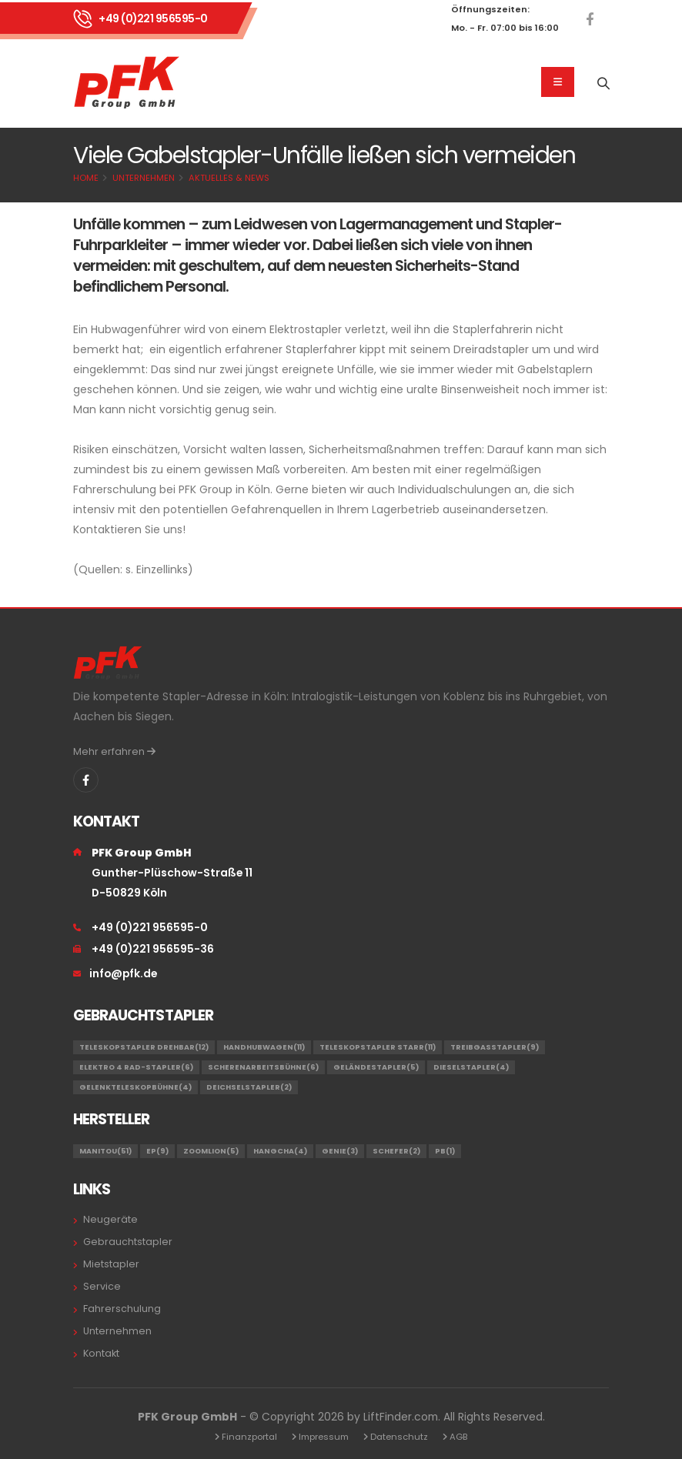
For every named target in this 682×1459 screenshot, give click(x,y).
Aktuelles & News (229, 178)
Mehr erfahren (114, 751)
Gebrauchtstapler (127, 1241)
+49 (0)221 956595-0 (153, 18)
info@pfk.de (123, 973)
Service (102, 1286)
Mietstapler (111, 1263)
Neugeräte (110, 1219)
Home (86, 178)
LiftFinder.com (400, 1416)
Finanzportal (249, 1437)
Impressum (324, 1437)
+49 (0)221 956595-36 (153, 949)
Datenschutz (399, 1437)
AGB (458, 1437)
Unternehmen (143, 178)
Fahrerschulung (122, 1308)
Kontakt (101, 1353)
